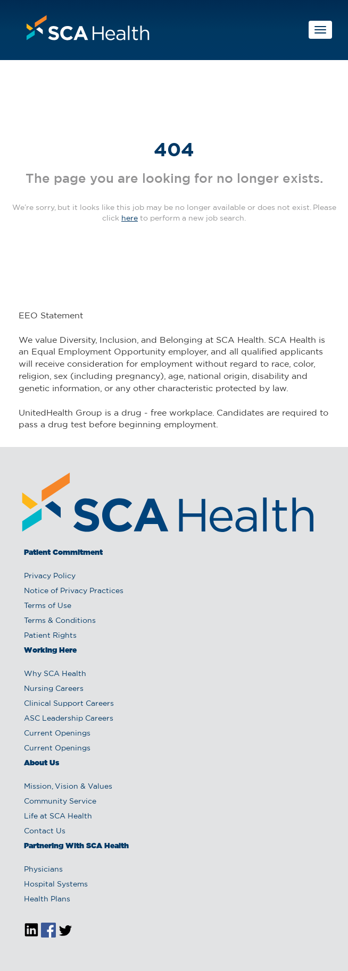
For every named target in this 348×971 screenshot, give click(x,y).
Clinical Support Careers (69, 703)
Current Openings (57, 733)
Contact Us (44, 831)
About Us (41, 763)
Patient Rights (50, 635)
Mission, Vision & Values (68, 786)
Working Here (50, 650)
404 (174, 150)
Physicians (43, 869)
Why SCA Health (55, 674)
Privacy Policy (50, 576)
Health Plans (47, 899)
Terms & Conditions (60, 620)
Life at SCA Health (58, 816)
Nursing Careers (54, 689)
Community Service (60, 801)
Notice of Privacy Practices (73, 591)
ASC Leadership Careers (68, 718)
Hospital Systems (56, 884)
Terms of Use (47, 606)
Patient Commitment (63, 553)
